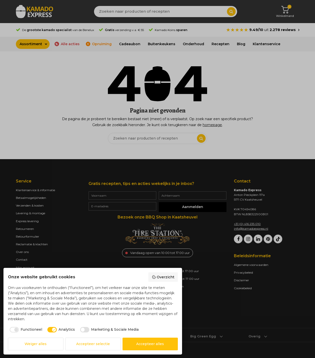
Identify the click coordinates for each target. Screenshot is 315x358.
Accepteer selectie (93, 344)
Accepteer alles (150, 344)
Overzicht (163, 277)
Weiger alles (36, 344)
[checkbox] (25, 329)
